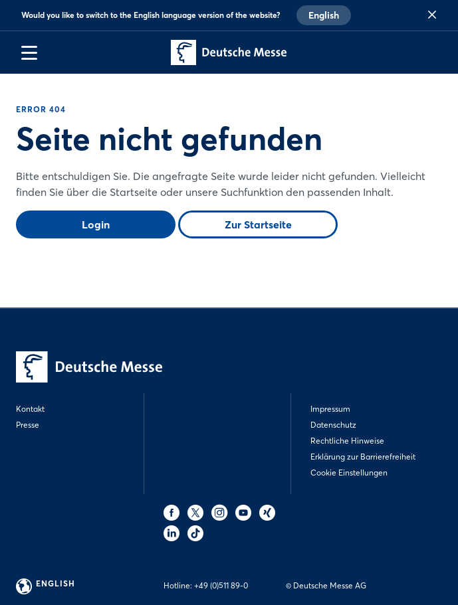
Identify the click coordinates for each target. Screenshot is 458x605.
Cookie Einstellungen (349, 472)
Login (96, 224)
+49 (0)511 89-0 (221, 585)
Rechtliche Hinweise (347, 441)
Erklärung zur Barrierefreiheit (362, 457)
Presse (27, 425)
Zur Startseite (258, 224)
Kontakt (30, 409)
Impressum (330, 409)
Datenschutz (333, 425)
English (323, 15)
